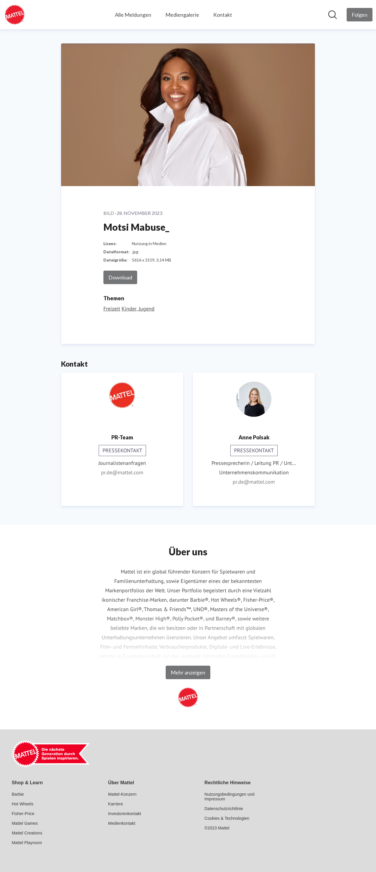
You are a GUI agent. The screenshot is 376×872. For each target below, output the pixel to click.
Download (120, 277)
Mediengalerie (182, 14)
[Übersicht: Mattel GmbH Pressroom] (15, 15)
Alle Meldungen (133, 14)
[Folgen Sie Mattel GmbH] (359, 14)
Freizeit (111, 308)
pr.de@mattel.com (122, 472)
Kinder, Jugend (138, 308)
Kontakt (222, 14)
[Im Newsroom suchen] (332, 14)
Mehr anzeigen (188, 672)
